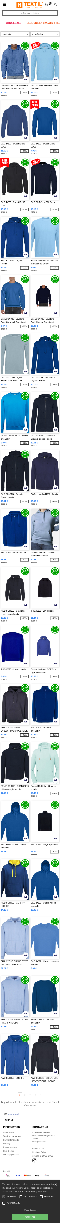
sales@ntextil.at (39, 1142)
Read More (43, 1191)
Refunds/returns (10, 1147)
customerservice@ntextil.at (44, 1136)
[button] (46, 4)
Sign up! (9, 1120)
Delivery (6, 1144)
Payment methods (11, 1140)
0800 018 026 (38, 1148)
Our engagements (11, 1155)
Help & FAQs (8, 1151)
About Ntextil (8, 1132)
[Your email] (26, 1114)
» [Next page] (40, 1095)
